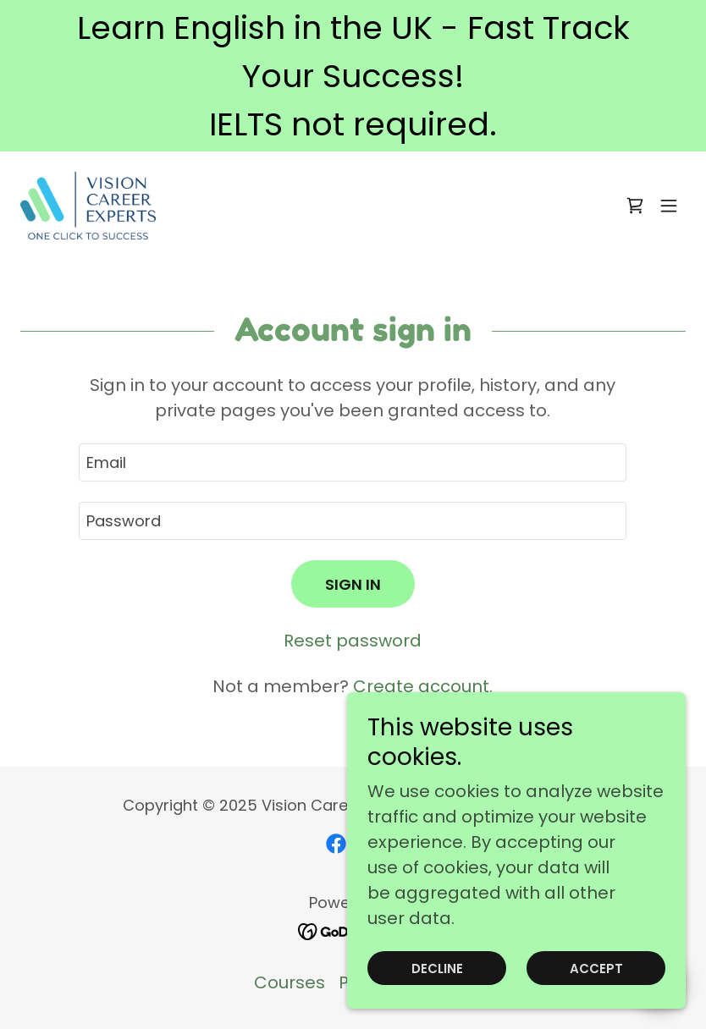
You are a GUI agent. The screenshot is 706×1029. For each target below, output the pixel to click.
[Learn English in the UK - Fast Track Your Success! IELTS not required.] (353, 75)
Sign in (353, 584)
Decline (437, 968)
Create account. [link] (423, 686)
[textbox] (352, 462)
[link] (88, 205)
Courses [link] (289, 982)
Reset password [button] (353, 640)
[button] (669, 206)
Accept (596, 968)
